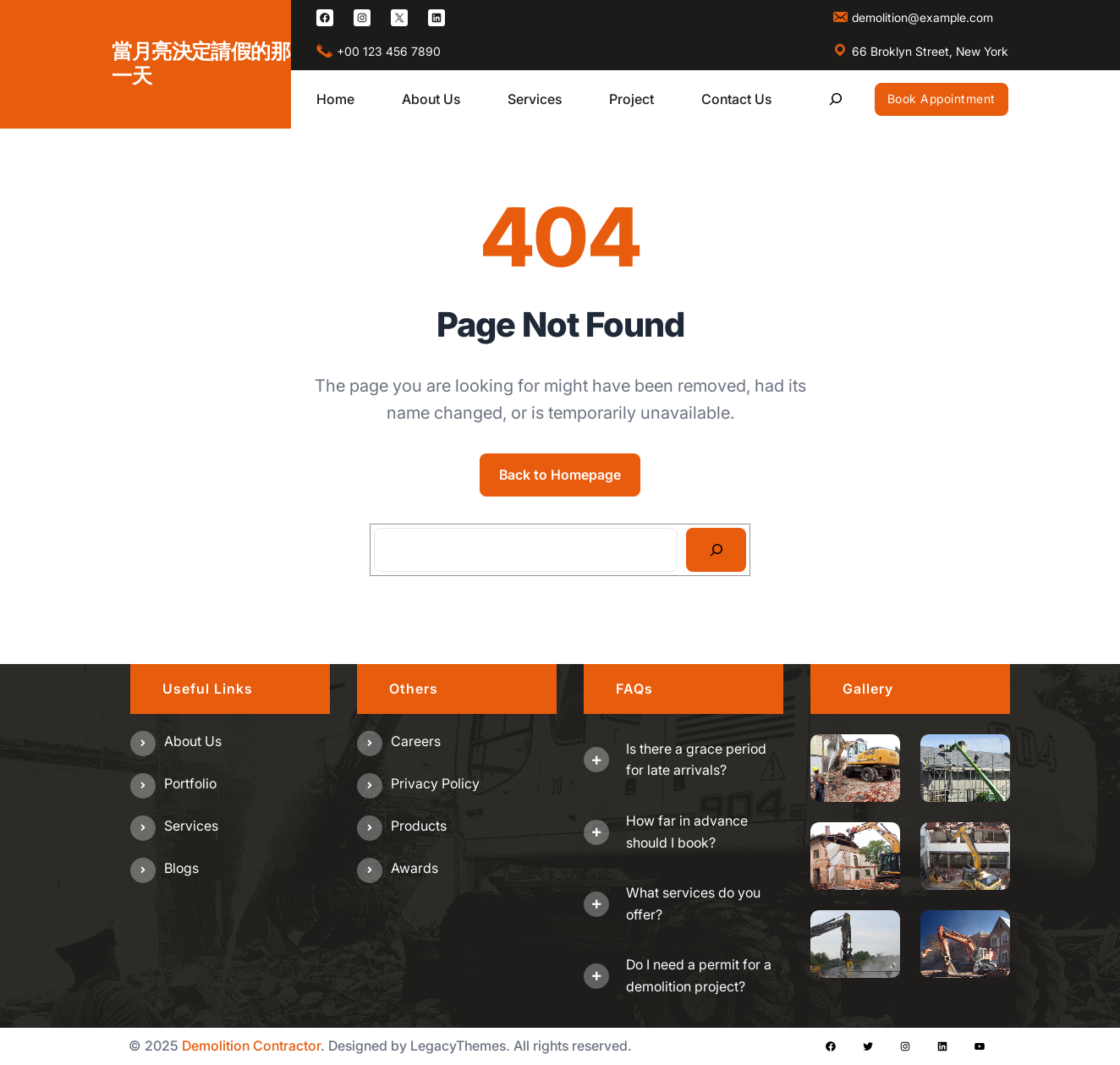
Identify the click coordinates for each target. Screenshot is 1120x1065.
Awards (414, 867)
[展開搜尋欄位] (836, 99)
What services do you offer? (693, 903)
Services (191, 825)
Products (419, 825)
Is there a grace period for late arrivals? (696, 759)
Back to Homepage (560, 474)
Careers (416, 741)
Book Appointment (941, 98)
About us (193, 741)
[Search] (716, 550)
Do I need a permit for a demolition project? (698, 975)
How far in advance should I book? (687, 831)
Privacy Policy (435, 783)
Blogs (181, 867)
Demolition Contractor (251, 1045)
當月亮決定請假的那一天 (201, 63)
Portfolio (190, 783)
